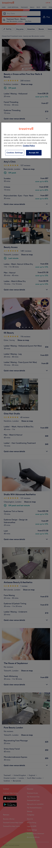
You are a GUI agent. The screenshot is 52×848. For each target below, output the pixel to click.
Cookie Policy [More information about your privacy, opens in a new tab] (29, 146)
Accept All (34, 153)
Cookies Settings (15, 153)
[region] (26, 140)
